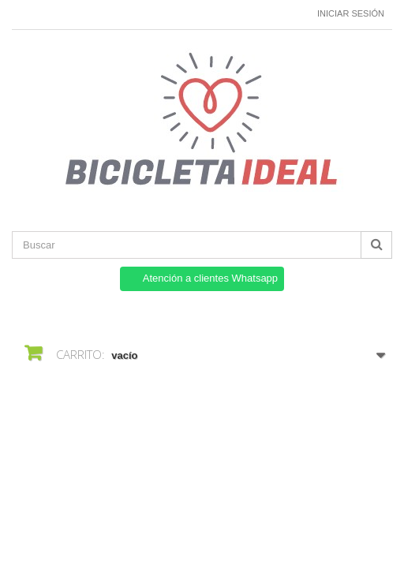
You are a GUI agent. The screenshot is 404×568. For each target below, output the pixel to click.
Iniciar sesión (350, 13)
